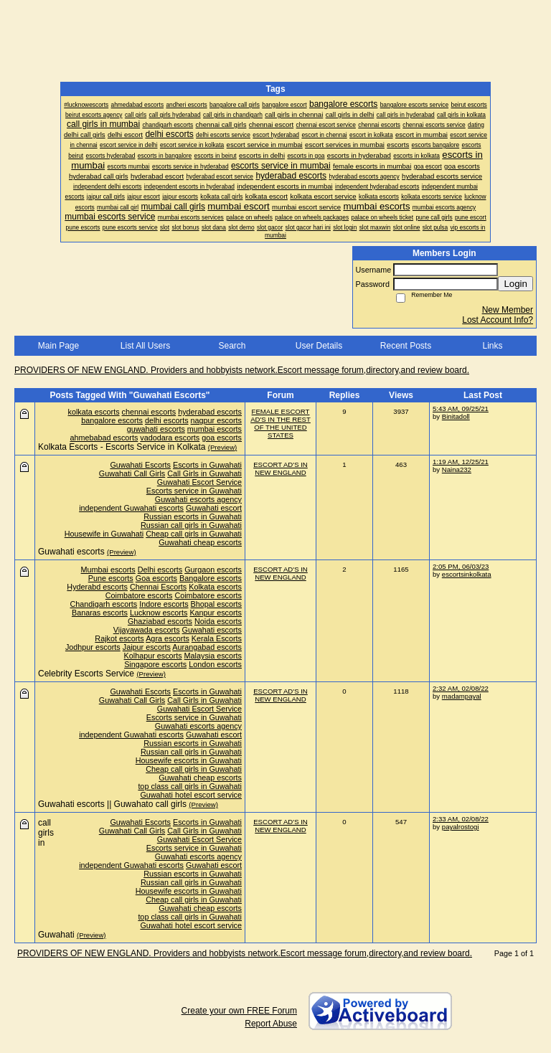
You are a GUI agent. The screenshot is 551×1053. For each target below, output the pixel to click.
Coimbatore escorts (139, 595)
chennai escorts (149, 411)
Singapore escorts (155, 664)
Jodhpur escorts (93, 647)
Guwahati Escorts (140, 465)
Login (515, 283)
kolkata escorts (94, 411)
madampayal (461, 696)
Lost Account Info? (497, 320)
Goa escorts (156, 578)
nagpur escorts (216, 420)
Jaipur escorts (147, 647)
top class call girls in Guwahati (190, 786)
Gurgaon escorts (213, 569)
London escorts (215, 664)
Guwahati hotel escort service (191, 794)
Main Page (58, 346)
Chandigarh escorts (104, 604)
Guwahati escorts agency (198, 499)
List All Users (145, 346)
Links (492, 346)
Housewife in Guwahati (104, 533)
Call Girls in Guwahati (204, 473)
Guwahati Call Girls (132, 473)
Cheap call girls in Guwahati (194, 533)
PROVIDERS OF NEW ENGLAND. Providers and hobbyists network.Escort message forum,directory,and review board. (241, 370)
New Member (507, 310)
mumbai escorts (214, 429)
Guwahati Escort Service (199, 482)
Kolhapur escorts (153, 655)
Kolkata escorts (215, 586)
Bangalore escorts (210, 578)
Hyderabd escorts (97, 586)
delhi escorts (167, 420)
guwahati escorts (156, 429)
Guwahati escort (214, 508)
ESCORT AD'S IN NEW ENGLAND (280, 468)
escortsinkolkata (466, 574)
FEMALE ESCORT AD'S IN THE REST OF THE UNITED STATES (280, 423)
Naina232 (456, 469)
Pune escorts (110, 578)
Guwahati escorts (71, 552)
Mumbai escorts (108, 569)
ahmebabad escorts (104, 437)
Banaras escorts (100, 612)
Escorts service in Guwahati (194, 490)
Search (231, 346)
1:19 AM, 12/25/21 (461, 462)
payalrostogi (460, 827)
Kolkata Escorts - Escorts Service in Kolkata (121, 447)
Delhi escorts (160, 569)
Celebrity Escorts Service (86, 674)
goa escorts (222, 437)
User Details (319, 346)
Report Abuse (271, 1024)
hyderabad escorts (210, 411)
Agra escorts (167, 638)
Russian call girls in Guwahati (191, 525)
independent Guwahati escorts (131, 508)
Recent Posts (405, 346)
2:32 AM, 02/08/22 (461, 688)
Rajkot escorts (119, 638)
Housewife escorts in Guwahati (189, 760)
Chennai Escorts (158, 586)
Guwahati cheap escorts (200, 542)
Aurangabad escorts (207, 647)
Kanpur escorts (215, 612)
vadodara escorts (169, 437)
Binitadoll (456, 416)
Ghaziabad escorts (160, 621)
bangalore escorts (112, 420)
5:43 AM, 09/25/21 (461, 408)
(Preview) (222, 447)
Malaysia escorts (213, 655)
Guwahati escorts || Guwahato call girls (112, 804)
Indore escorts (163, 604)
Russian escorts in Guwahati (192, 516)
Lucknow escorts (158, 612)
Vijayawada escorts (146, 629)
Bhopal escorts (216, 604)
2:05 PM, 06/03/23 (461, 566)
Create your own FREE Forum (239, 1011)
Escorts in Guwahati (207, 465)
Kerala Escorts (217, 638)
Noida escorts (218, 621)
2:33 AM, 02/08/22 (461, 819)
